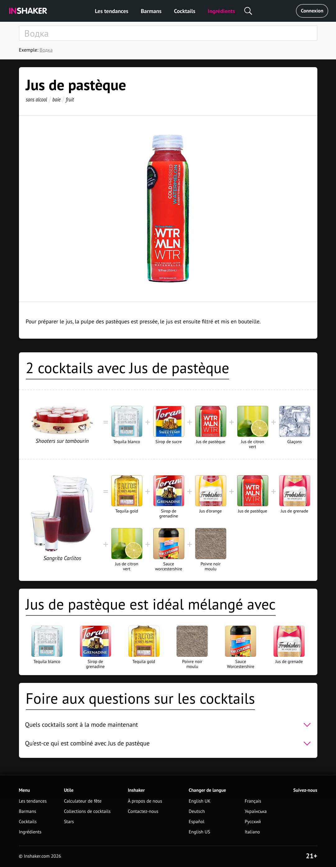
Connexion (312, 11)
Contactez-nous (143, 811)
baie (56, 99)
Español (197, 822)
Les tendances (111, 11)
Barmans (151, 11)
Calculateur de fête (83, 801)
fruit (70, 99)
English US (199, 832)
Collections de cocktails (87, 811)
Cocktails (185, 11)
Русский (253, 822)
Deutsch (197, 811)
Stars (69, 822)
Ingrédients (221, 11)
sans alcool (36, 99)
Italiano (252, 832)
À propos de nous (145, 801)
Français (253, 801)
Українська (256, 811)
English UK (199, 801)
